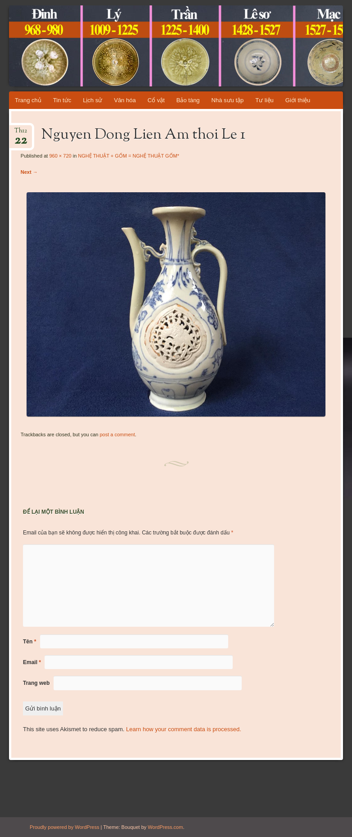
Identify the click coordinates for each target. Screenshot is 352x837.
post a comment (117, 434)
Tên (29, 641)
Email (32, 662)
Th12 (20, 133)
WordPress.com (165, 827)
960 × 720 (60, 155)
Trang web (36, 683)
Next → (29, 172)
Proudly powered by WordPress (64, 827)
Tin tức (62, 100)
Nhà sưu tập (228, 100)
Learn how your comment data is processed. (183, 729)
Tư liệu (264, 100)
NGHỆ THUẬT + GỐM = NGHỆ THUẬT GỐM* (128, 155)
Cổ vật (156, 100)
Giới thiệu (297, 100)
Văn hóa (124, 100)
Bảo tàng (188, 100)
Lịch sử (92, 100)
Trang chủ (28, 100)
